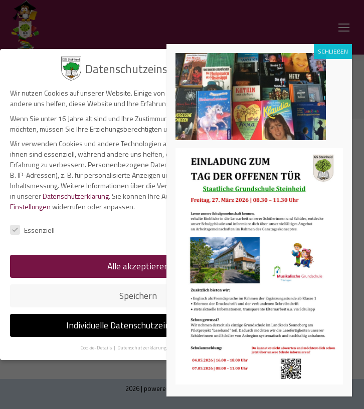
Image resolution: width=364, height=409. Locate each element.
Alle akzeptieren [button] (138, 266)
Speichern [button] (138, 295)
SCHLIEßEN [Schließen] (333, 51)
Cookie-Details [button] (96, 347)
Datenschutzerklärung (76, 196)
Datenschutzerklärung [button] (142, 347)
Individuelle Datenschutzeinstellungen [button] (138, 325)
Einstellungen (30, 206)
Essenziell (32, 230)
